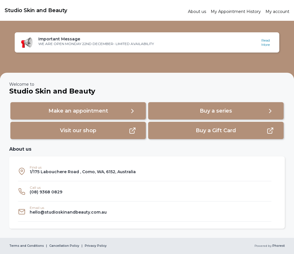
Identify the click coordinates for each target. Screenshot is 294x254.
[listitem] (145, 171)
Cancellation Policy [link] (64, 246)
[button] (147, 42)
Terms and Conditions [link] (26, 246)
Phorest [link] (278, 246)
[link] (94, 10)
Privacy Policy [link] (96, 246)
